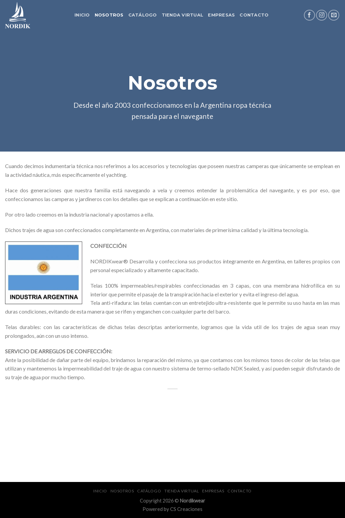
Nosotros (109, 15)
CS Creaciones (186, 509)
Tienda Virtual (182, 15)
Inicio (82, 15)
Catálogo (142, 15)
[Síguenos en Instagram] (321, 15)
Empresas (221, 15)
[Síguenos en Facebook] (309, 15)
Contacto (254, 15)
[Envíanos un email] (333, 15)
